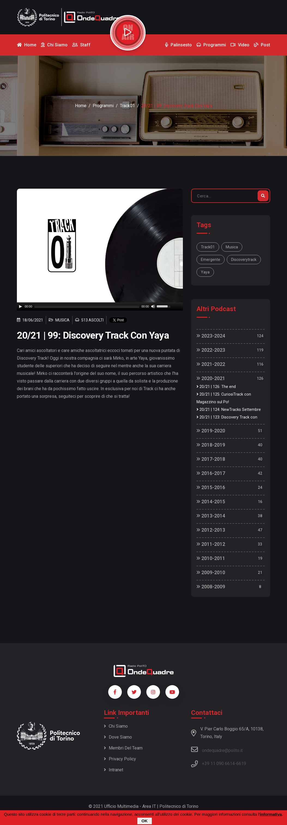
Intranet (113, 769)
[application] (100, 306)
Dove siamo (118, 737)
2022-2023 (211, 350)
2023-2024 (211, 336)
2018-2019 (211, 445)
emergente (210, 259)
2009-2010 (211, 572)
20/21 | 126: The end (216, 386)
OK (144, 820)
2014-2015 (211, 501)
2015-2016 (211, 487)
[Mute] (153, 306)
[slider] (86, 306)
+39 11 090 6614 (218, 763)
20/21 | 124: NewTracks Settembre (229, 409)
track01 (208, 247)
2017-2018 (211, 459)
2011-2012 (211, 544)
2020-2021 (211, 378)
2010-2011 (211, 558)
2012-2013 (211, 530)
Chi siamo (116, 726)
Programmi (103, 105)
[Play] (20, 306)
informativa (271, 814)
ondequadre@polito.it (217, 749)
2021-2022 (211, 364)
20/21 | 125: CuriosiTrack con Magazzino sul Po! (224, 398)
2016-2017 (211, 473)
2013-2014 (211, 516)
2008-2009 (211, 586)
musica (232, 247)
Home (80, 105)
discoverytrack (243, 259)
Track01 (127, 105)
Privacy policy (120, 758)
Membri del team (123, 748)
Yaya (205, 272)
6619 (241, 763)
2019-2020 (211, 430)
